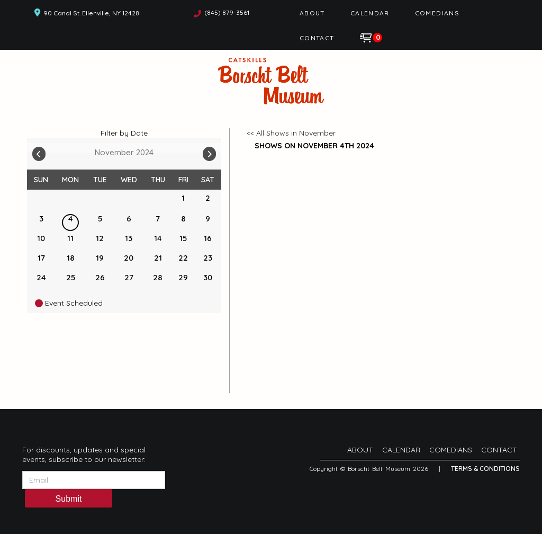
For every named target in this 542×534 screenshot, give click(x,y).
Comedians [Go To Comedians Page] (437, 13)
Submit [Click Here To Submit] (69, 498)
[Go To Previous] (39, 151)
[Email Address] (93, 480)
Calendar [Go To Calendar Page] (370, 13)
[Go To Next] (209, 151)
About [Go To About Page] (312, 13)
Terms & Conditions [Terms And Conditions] (485, 469)
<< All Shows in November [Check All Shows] (291, 133)
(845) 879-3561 (226, 12)
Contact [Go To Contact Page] (317, 38)
